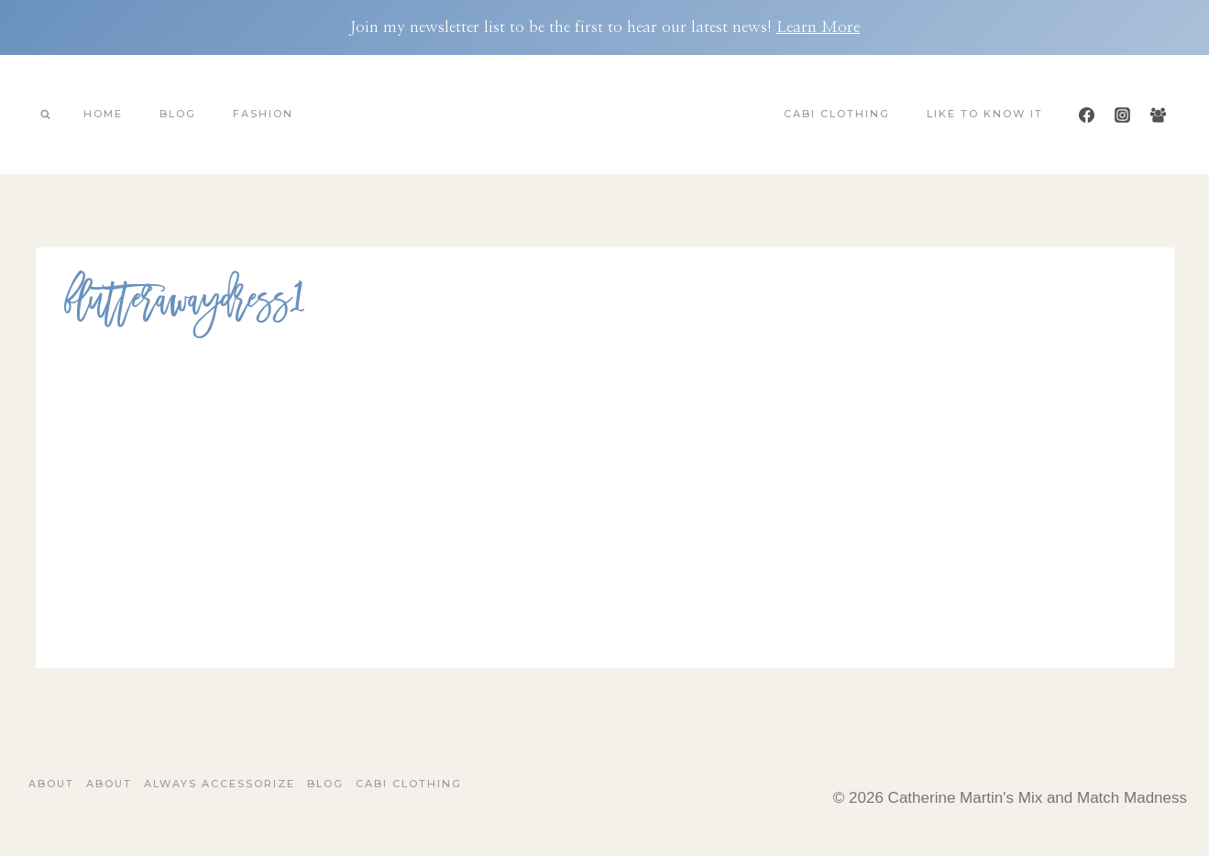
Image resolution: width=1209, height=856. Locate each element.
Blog (177, 113)
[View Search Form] (46, 114)
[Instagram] (1122, 114)
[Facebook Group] (1158, 114)
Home (103, 113)
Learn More (818, 27)
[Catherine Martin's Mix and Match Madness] (605, 114)
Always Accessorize (219, 783)
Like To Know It (985, 113)
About (51, 783)
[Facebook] (1086, 114)
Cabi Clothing (837, 113)
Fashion (263, 113)
